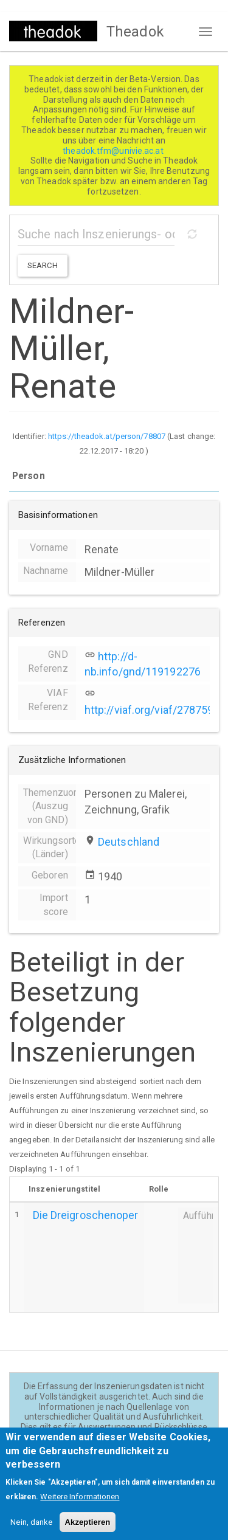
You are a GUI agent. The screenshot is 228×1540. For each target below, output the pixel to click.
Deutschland (128, 841)
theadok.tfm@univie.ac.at (114, 151)
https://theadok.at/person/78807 (106, 436)
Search (42, 265)
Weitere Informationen (79, 1507)
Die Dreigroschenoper (86, 1215)
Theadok (135, 31)
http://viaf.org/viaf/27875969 (155, 709)
